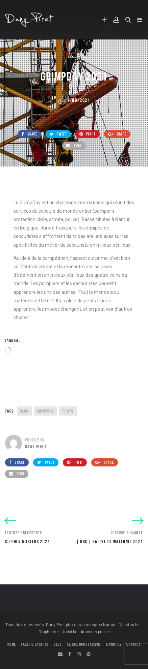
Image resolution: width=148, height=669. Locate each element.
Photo (68, 411)
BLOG (58, 644)
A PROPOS (114, 644)
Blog (24, 411)
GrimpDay (45, 411)
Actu (74, 55)
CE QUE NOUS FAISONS (84, 644)
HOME (11, 644)
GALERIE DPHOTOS (35, 644)
